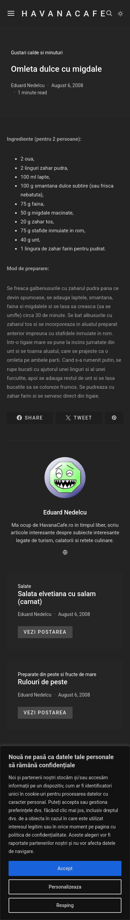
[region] (65, 833)
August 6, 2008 (67, 85)
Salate (24, 586)
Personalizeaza (65, 887)
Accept (65, 868)
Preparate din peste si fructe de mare (57, 674)
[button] (120, 13)
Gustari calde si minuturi (37, 52)
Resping (65, 905)
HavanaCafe (65, 13)
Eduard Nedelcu (27, 85)
